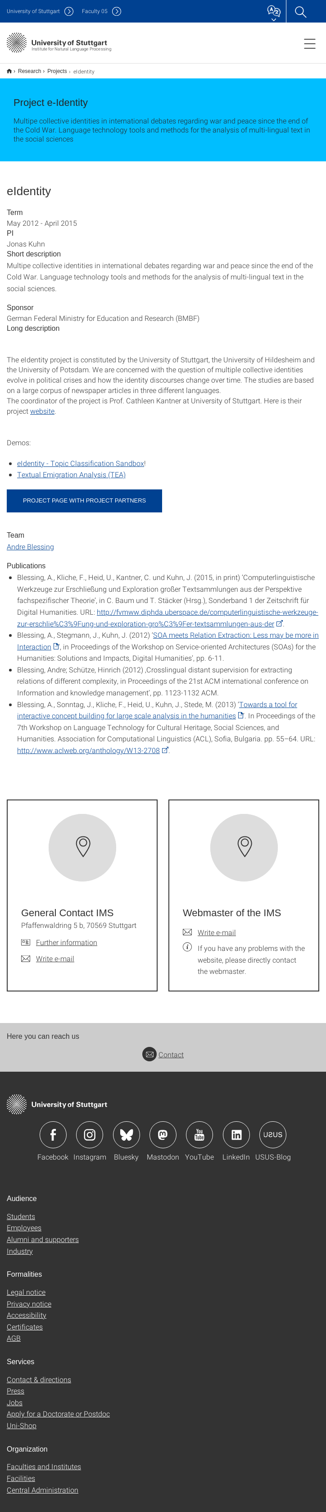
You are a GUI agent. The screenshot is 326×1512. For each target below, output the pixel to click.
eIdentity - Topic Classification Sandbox (80, 457)
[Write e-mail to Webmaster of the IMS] (209, 926)
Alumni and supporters (43, 1233)
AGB (14, 1332)
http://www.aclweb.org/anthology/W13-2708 (88, 744)
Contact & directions (39, 1373)
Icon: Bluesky (126, 1128)
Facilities (21, 1472)
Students (21, 1210)
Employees (24, 1221)
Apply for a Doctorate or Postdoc (58, 1407)
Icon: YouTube (199, 1128)
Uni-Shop (21, 1419)
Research (24, 68)
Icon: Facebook (53, 1128)
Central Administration (42, 1484)
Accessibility (26, 1309)
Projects (52, 68)
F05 (95, 11)
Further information (66, 936)
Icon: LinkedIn (236, 1128)
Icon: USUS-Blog (272, 1128)
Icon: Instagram (89, 1128)
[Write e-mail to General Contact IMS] (47, 953)
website (42, 405)
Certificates (25, 1320)
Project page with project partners (84, 494)
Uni (33, 11)
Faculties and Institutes (44, 1460)
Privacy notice (29, 1297)
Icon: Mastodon (163, 1128)
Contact (163, 1048)
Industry (20, 1245)
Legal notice (26, 1286)
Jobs (15, 1396)
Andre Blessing (30, 540)
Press (15, 1384)
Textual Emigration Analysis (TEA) (71, 468)
